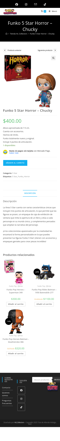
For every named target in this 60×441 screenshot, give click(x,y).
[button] (53, 58)
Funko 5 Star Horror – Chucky (42, 33)
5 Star (14, 173)
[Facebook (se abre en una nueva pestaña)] (16, 4)
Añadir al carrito (15, 163)
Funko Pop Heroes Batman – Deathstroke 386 (16, 340)
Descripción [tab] (30, 193)
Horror (27, 176)
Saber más (14, 153)
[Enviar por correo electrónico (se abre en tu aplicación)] (35, 4)
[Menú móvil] (52, 11)
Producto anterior (14, 50)
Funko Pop (13, 286)
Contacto (6, 387)
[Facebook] (21, 390)
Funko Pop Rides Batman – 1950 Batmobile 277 (44, 291)
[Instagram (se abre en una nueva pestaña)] (25, 4)
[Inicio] (6, 33)
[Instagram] (21, 398)
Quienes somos (6, 394)
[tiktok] (21, 407)
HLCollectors (19, 422)
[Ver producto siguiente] (55, 50)
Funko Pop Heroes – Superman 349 (16, 291)
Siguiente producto (45, 50)
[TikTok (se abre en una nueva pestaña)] (44, 4)
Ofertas (20, 286)
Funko (20, 176)
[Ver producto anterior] (5, 50)
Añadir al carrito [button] (16, 304)
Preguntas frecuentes (7, 402)
